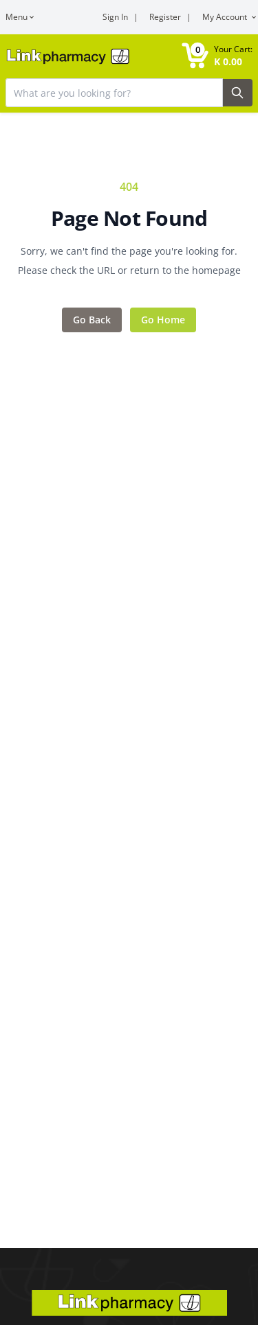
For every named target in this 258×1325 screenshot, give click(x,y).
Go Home (163, 319)
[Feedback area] (129, 255)
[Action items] (129, 320)
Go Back (92, 319)
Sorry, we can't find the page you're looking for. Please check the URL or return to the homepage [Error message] (129, 260)
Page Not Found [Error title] (129, 218)
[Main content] (129, 624)
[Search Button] (238, 92)
